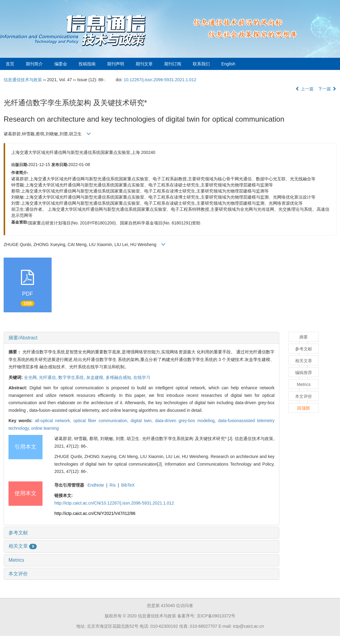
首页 (10, 63)
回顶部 (303, 408)
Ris (113, 485)
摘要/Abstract (22, 337)
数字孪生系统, (72, 377)
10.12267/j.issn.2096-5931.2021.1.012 (160, 79)
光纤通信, (48, 377)
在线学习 (141, 377)
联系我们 (201, 63)
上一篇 (304, 88)
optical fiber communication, (102, 420)
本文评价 (18, 573)
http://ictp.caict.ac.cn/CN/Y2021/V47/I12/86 (94, 513)
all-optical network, (54, 420)
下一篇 (327, 88)
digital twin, (143, 420)
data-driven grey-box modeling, (186, 420)
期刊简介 (34, 63)
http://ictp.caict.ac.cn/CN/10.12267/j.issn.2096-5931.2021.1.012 (114, 503)
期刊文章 (144, 63)
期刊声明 (115, 63)
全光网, (31, 377)
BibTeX (127, 485)
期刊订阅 (172, 63)
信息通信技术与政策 (23, 79)
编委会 (60, 63)
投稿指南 (87, 63)
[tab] (141, 338)
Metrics (16, 560)
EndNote (95, 485)
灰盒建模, (96, 377)
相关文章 (22, 546)
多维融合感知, (120, 377)
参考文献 (18, 532)
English (228, 63)
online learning (45, 428)
